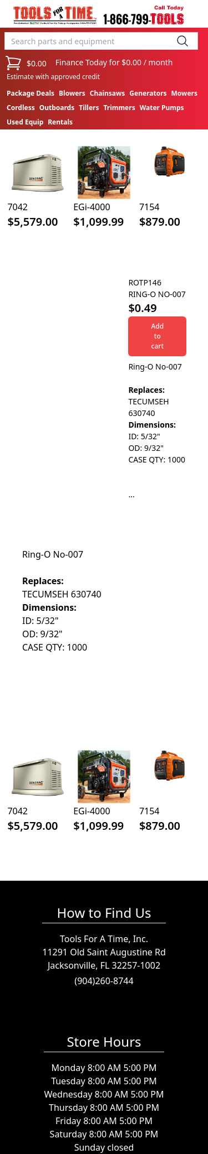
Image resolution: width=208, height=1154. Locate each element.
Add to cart (157, 336)
